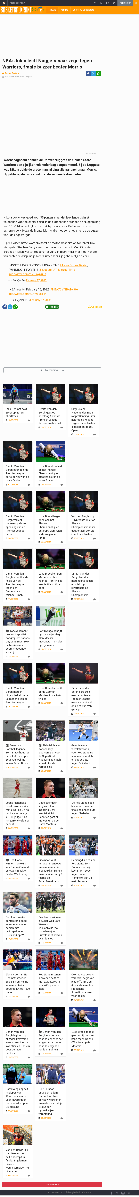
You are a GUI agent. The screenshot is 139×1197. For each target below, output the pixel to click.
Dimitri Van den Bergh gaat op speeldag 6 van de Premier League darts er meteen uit (50, 416)
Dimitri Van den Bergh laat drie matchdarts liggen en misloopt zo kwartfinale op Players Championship (82, 584)
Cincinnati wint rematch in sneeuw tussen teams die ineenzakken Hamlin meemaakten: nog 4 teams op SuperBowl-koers (51, 871)
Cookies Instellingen (68, 1187)
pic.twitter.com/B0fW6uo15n (27, 294)
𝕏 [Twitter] (117, 1185)
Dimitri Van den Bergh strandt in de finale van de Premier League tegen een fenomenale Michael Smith (17, 584)
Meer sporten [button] (17, 2)
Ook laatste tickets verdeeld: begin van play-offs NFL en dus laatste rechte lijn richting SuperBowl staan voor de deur (82, 985)
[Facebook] (111, 1185)
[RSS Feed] (129, 1185)
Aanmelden (125, 2)
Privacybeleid (73, 1184)
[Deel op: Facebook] (88, 73)
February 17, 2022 (36, 280)
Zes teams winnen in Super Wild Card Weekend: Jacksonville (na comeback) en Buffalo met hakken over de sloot (50, 928)
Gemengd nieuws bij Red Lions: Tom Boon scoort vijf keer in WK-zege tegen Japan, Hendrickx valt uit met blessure (83, 871)
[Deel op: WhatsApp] (98, 73)
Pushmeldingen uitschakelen (96, 1187)
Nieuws (52, 9)
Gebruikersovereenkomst (41, 1187)
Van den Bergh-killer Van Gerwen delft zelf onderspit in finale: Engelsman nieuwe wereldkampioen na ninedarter (17, 1160)
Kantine (64, 9)
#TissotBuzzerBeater (73, 265)
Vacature (86, 1184)
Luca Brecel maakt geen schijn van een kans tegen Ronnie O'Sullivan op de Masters (83, 1039)
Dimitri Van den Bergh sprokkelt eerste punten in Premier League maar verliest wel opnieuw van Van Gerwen (81, 699)
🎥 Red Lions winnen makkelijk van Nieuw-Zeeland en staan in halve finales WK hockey (17, 867)
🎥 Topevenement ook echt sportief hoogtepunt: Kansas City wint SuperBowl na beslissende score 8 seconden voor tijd (18, 641)
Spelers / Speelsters (83, 9)
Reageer (28, 77)
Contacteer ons (56, 1184)
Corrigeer (95, 306)
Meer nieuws (52, 370)
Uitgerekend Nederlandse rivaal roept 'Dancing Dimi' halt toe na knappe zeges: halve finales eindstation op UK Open (83, 419)
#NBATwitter (70, 289)
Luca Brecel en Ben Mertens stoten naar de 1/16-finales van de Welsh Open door (50, 580)
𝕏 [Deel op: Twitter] (93, 73)
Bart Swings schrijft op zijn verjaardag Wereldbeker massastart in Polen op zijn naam (51, 638)
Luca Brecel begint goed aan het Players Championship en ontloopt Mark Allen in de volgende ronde (50, 527)
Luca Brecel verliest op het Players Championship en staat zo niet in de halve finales (50, 473)
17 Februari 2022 (12, 77)
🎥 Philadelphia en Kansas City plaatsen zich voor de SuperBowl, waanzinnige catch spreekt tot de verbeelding (50, 756)
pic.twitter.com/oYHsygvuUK (27, 274)
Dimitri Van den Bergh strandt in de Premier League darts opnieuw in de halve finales (17, 473)
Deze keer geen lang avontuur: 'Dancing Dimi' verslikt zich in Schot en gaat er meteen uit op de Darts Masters (49, 813)
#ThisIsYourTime (64, 269)
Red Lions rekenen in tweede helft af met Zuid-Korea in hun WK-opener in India (50, 981)
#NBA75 (55, 289)
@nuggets (45, 269)
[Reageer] (29, 420)
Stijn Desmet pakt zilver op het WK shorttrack (16, 412)
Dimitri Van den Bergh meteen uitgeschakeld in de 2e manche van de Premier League (17, 695)
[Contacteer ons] (123, 1185)
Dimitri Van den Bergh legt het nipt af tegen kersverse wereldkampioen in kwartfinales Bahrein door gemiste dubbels (18, 1042)
